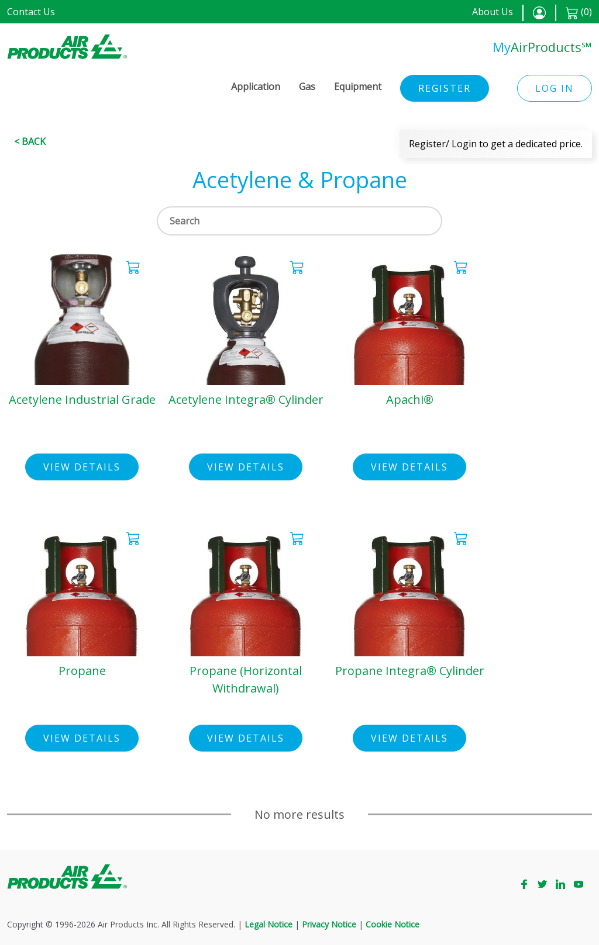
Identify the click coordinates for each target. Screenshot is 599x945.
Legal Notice (268, 924)
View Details (82, 467)
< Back (30, 141)
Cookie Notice (392, 924)
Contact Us (31, 11)
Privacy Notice (329, 924)
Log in (554, 88)
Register (444, 88)
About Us (492, 11)
